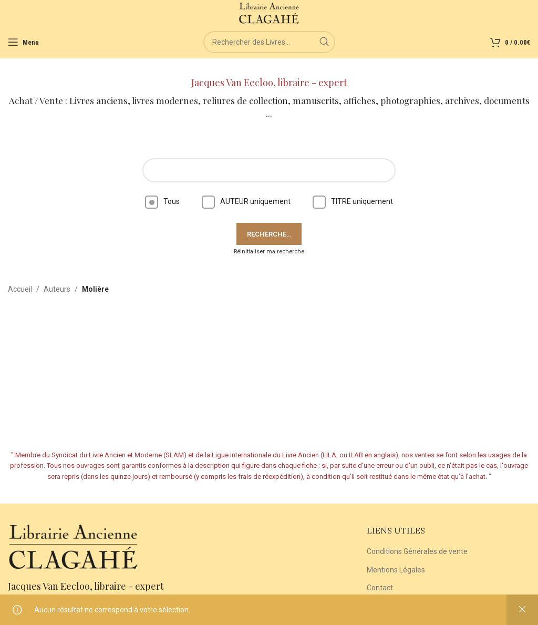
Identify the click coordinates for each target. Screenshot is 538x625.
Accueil (20, 289)
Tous (162, 201)
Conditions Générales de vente (417, 551)
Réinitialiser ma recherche (269, 251)
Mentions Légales (396, 570)
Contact (380, 587)
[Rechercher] (269, 42)
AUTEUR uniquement (246, 201)
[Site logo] (269, 12)
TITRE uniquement (353, 201)
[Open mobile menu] (23, 42)
